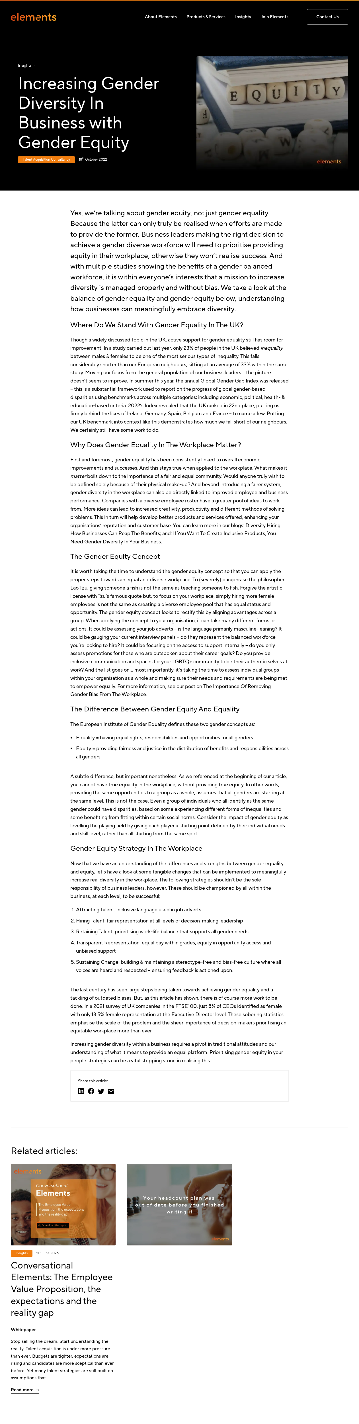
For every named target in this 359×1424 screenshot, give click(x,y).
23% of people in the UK (211, 348)
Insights (243, 17)
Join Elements (274, 17)
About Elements (161, 17)
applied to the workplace (224, 468)
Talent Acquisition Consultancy (46, 159)
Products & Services (205, 17)
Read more (22, 1389)
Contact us (327, 17)
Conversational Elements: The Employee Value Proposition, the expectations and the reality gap (62, 1289)
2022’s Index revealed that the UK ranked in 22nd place (191, 405)
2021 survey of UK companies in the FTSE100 (145, 1006)
